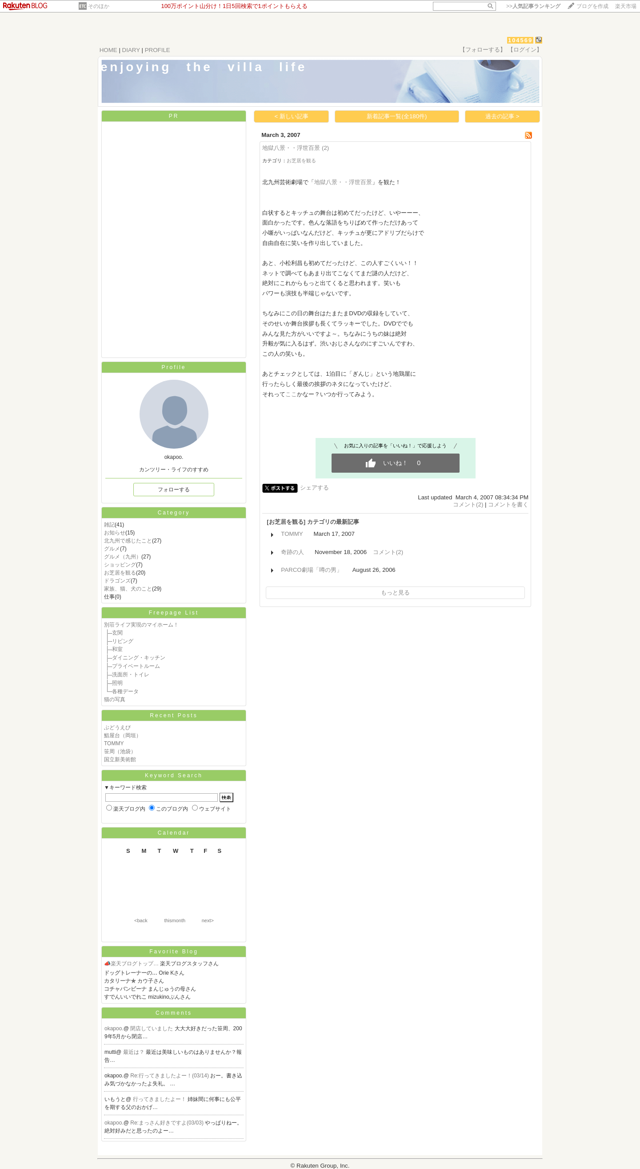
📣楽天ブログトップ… (131, 963)
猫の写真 (114, 699)
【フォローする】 (483, 49)
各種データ (125, 691)
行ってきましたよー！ (160, 1099)
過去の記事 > (502, 116)
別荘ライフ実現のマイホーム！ (141, 625)
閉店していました (152, 1028)
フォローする (174, 489)
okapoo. (114, 1028)
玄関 (117, 633)
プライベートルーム (136, 666)
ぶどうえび (117, 727)
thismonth (174, 920)
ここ (291, 394)
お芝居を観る (120, 573)
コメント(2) (468, 504)
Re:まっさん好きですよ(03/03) (167, 1123)
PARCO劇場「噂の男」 (311, 569)
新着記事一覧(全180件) (397, 116)
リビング (122, 641)
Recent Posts (173, 715)
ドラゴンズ (117, 581)
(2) (325, 148)
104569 (520, 40)
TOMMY (114, 743)
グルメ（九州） (122, 557)
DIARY (131, 50)
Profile (173, 367)
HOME (108, 50)
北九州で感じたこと (128, 541)
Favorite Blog (173, 951)
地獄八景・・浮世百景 (291, 148)
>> (533, 6)
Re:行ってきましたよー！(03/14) (170, 1076)
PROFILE (157, 50)
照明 (117, 683)
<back (141, 920)
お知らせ (114, 533)
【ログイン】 (525, 49)
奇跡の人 (292, 552)
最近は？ (134, 1052)
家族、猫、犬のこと (128, 589)
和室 (117, 649)
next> (208, 920)
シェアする (314, 487)
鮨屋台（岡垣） (122, 735)
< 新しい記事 (292, 116)
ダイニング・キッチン (138, 658)
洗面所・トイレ (130, 674)
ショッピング (120, 565)
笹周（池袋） (120, 751)
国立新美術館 (120, 759)
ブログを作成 (592, 6)
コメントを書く (508, 504)
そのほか (98, 6)
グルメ (112, 549)
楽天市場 (625, 6)
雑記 (109, 525)
